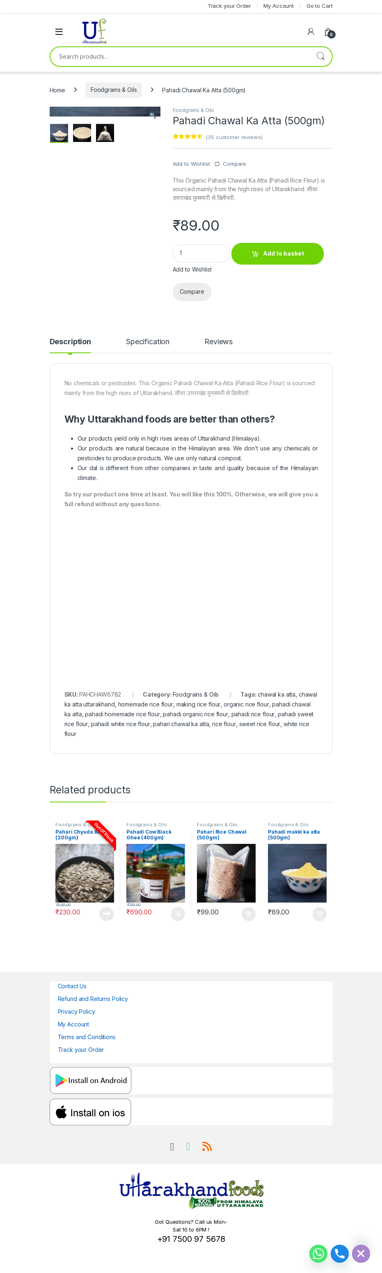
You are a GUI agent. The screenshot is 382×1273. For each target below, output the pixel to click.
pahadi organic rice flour (195, 714)
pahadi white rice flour (120, 723)
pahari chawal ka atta (181, 723)
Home (57, 89)
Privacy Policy (76, 1011)
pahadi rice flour (253, 714)
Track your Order (81, 1049)
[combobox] (179, 56)
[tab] (70, 345)
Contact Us (72, 986)
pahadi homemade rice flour (122, 714)
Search (320, 56)
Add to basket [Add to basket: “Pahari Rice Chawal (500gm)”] (249, 914)
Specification (147, 342)
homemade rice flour (145, 704)
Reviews (218, 342)
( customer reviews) (234, 137)
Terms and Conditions (87, 1036)
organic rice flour (246, 704)
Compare (234, 163)
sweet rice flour (260, 723)
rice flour (224, 723)
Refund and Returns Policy (93, 998)
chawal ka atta (276, 694)
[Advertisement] (191, 583)
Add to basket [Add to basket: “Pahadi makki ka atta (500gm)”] (320, 914)
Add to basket (283, 253)
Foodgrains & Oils (114, 89)
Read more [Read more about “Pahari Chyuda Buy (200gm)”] (106, 914)
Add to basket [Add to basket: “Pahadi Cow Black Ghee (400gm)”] (178, 914)
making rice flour (198, 704)
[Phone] (340, 1254)
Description (70, 342)
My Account (73, 1024)
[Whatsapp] (318, 1254)
